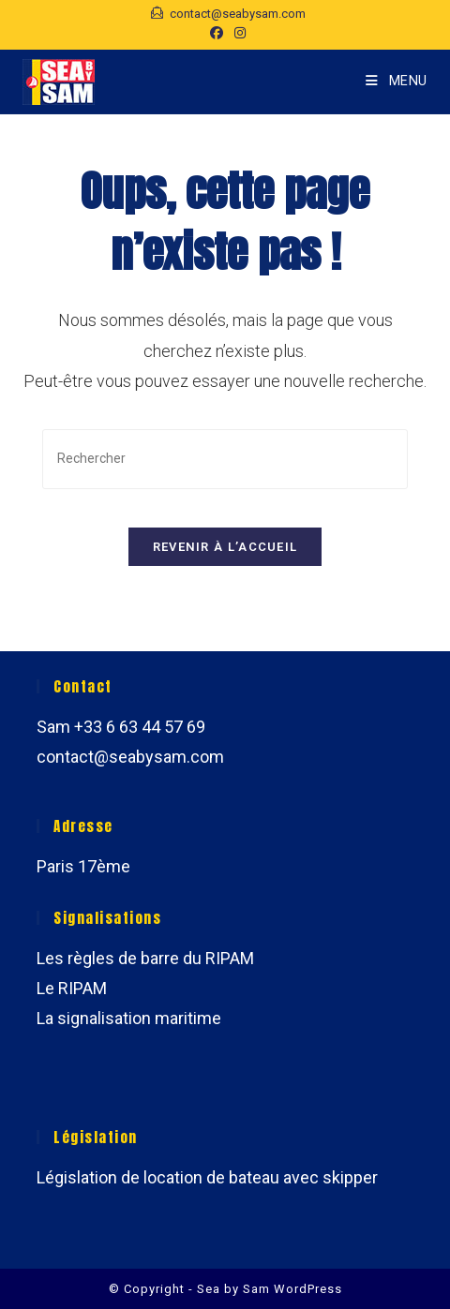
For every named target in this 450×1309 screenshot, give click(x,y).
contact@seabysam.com (130, 756)
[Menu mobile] (397, 81)
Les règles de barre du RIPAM (145, 958)
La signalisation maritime (129, 1018)
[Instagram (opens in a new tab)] (237, 32)
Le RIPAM (72, 988)
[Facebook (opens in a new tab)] (216, 32)
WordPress (308, 1289)
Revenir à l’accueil (225, 547)
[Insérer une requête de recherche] (225, 458)
